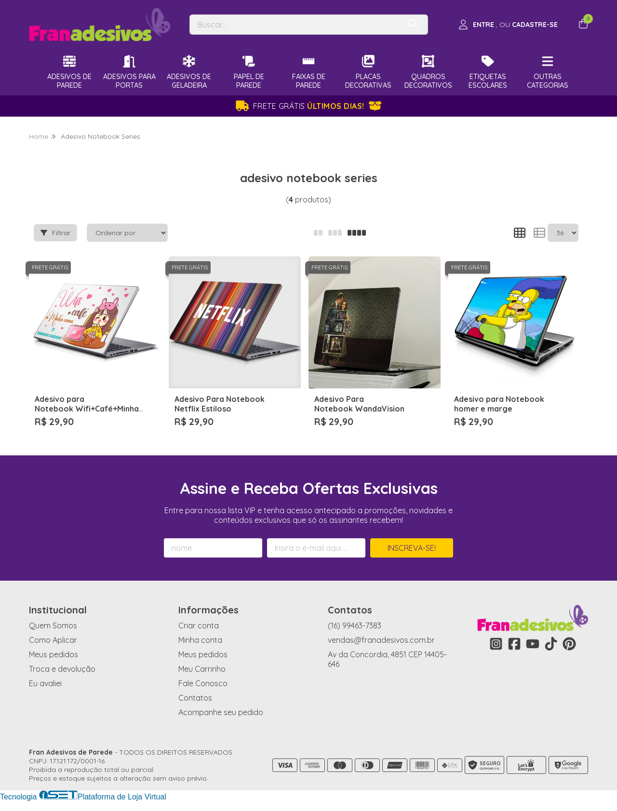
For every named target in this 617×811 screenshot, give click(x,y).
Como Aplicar (53, 640)
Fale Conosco (203, 683)
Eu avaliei (45, 683)
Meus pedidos (53, 654)
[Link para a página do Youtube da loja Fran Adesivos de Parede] (532, 644)
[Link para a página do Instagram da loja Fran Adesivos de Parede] (496, 644)
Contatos (195, 698)
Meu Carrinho (202, 669)
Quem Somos (53, 625)
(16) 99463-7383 (354, 625)
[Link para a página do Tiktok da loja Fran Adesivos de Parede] (551, 644)
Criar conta (198, 625)
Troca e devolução (62, 669)
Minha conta (200, 640)
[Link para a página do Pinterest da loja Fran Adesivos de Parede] (569, 644)
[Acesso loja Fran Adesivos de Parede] (508, 24)
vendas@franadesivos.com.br (381, 640)
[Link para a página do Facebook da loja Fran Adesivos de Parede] (514, 644)
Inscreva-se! (412, 548)
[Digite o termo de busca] (295, 24)
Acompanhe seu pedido (220, 712)
